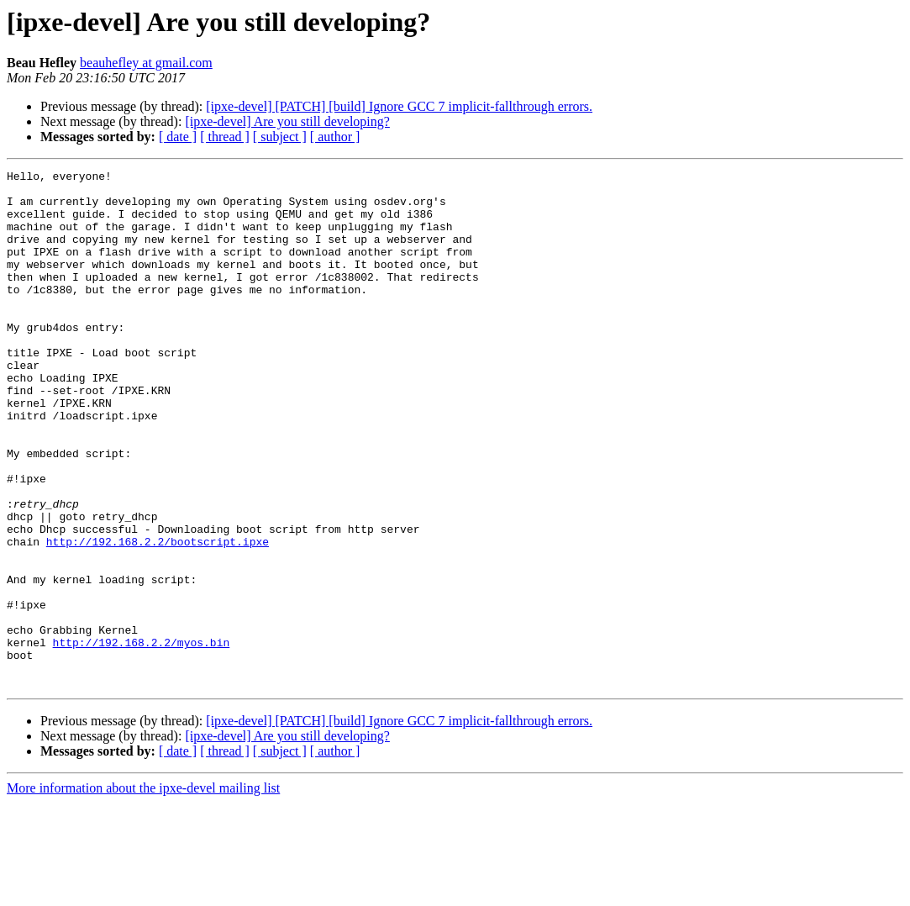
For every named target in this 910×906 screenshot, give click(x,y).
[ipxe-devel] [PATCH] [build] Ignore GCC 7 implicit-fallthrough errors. (399, 106)
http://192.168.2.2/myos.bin (141, 737)
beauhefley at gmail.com (146, 62)
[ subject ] (280, 136)
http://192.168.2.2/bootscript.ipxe (157, 616)
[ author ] (335, 136)
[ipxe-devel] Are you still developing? (287, 121)
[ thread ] (225, 136)
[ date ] (178, 136)
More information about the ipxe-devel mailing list (143, 891)
